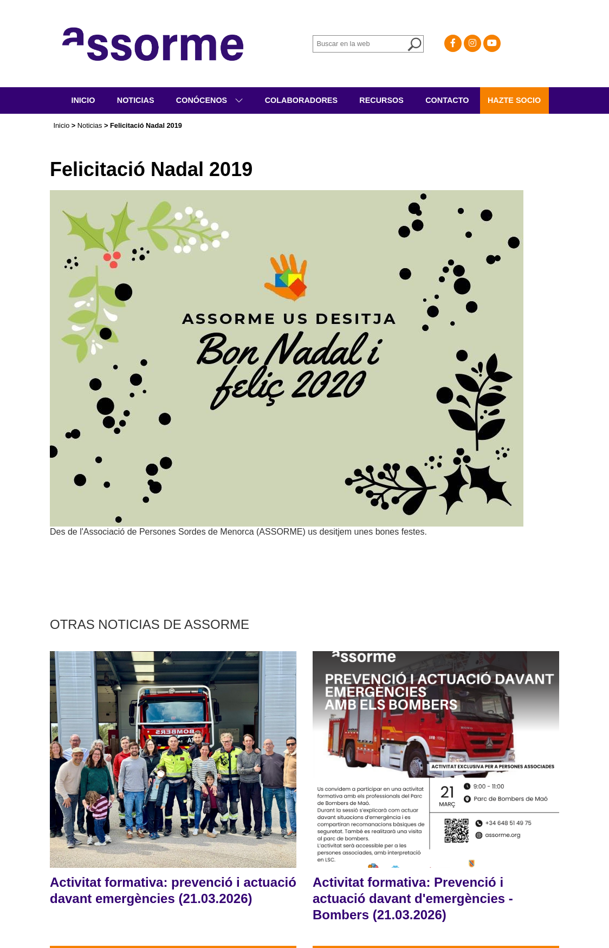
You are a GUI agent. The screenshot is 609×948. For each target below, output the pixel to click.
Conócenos (202, 100)
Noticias (135, 100)
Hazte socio (514, 100)
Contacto (447, 100)
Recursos (381, 100)
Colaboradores (301, 100)
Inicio (83, 100)
